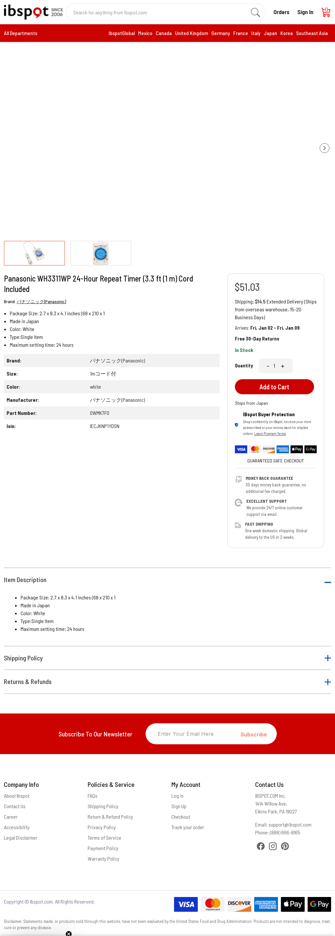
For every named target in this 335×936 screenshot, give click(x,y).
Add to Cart (274, 387)
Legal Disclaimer (20, 837)
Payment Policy (103, 848)
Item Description (25, 579)
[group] (167, 143)
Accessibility (17, 827)
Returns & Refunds (28, 681)
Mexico (145, 33)
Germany (220, 33)
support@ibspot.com (290, 824)
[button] (324, 148)
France (240, 33)
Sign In (305, 11)
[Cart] (326, 14)
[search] (255, 12)
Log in (177, 795)
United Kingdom (191, 33)
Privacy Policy (102, 827)
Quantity (244, 365)
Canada (164, 33)
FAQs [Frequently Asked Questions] (92, 795)
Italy (255, 33)
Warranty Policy (103, 858)
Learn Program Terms (270, 433)
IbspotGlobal (122, 33)
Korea (286, 33)
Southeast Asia (312, 33)
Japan (270, 33)
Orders (281, 11)
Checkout (180, 816)
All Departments (20, 33)
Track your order (187, 827)
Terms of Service (104, 837)
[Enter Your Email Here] (193, 734)
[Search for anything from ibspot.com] (162, 12)
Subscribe (254, 734)
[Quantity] (275, 366)
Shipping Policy (23, 658)
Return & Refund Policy (110, 816)
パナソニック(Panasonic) (41, 301)
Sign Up (178, 806)
